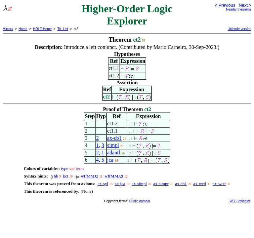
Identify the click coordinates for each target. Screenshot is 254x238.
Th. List (62, 29)
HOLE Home (42, 29)
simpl (113, 145)
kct (65, 176)
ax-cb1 (114, 138)
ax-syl (103, 183)
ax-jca (120, 183)
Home (23, 29)
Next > (245, 5)
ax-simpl (139, 183)
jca (110, 160)
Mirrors (8, 29)
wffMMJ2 (89, 176)
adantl (113, 152)
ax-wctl (199, 183)
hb (56, 176)
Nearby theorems (238, 9)
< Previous (225, 5)
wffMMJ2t (114, 176)
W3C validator (240, 201)
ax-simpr (161, 183)
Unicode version (239, 29)
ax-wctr (219, 183)
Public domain (139, 201)
